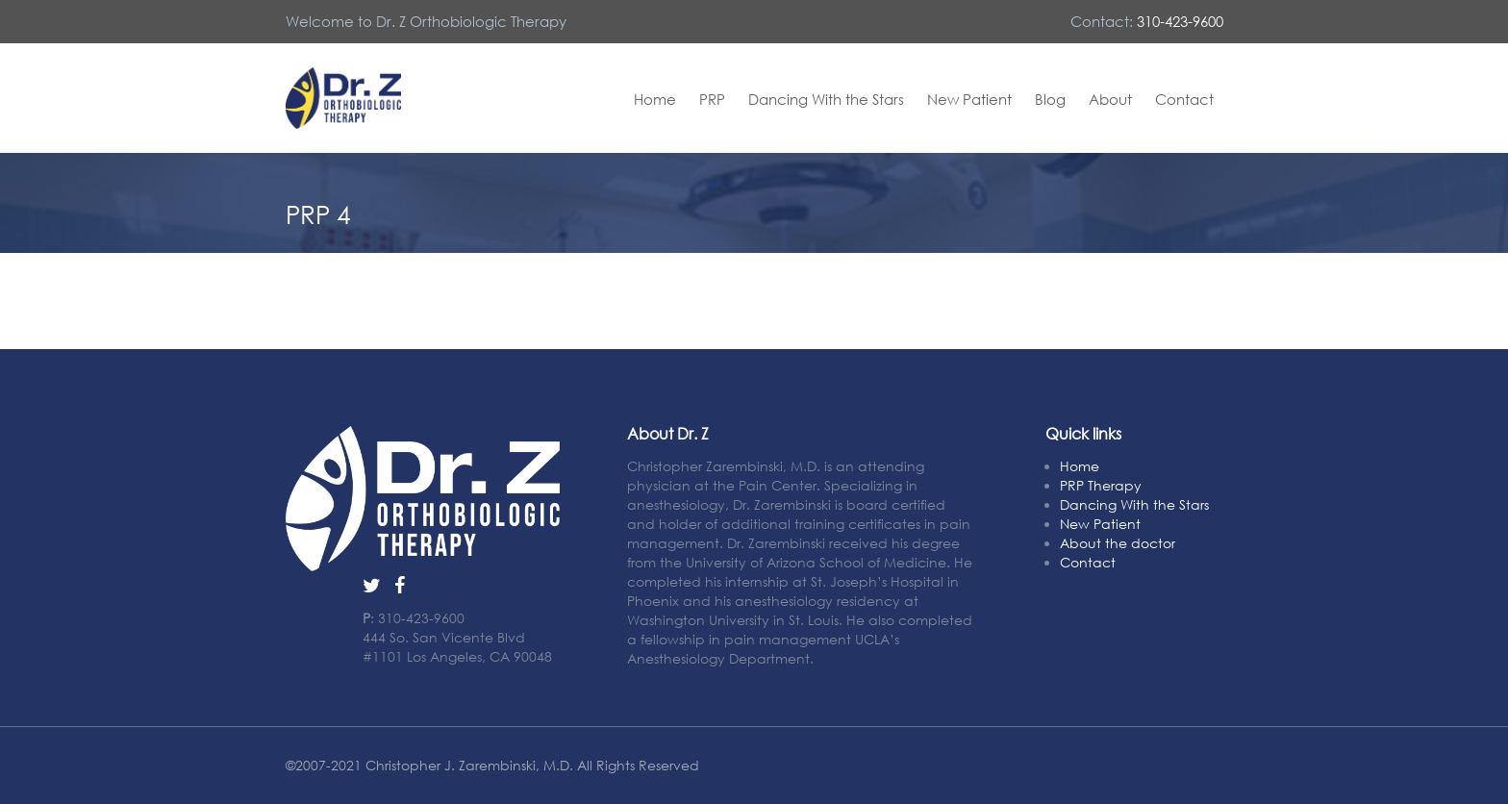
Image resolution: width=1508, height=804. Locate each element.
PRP (712, 99)
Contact (1184, 99)
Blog (1050, 99)
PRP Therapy (1101, 485)
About (1110, 99)
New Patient (969, 99)
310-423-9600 (1180, 21)
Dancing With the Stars (826, 99)
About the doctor (1117, 543)
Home (655, 99)
